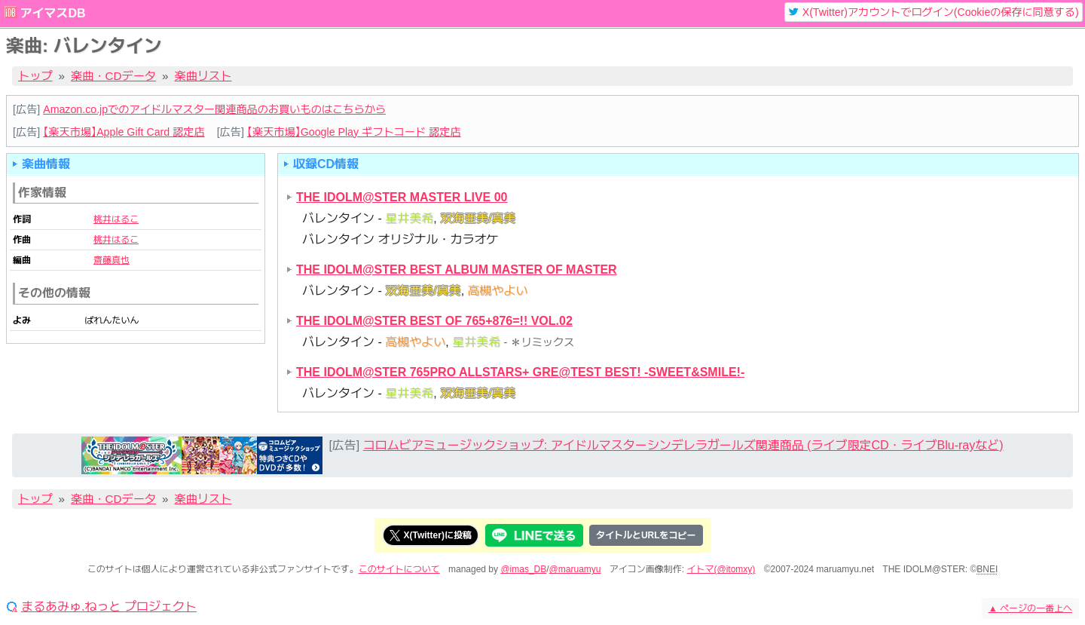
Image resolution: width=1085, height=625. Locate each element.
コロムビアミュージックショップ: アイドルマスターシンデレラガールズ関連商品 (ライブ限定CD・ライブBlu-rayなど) (683, 445)
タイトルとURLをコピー (646, 535)
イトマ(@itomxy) (721, 569)
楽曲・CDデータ (113, 75)
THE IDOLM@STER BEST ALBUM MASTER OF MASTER (456, 269)
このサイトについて (399, 569)
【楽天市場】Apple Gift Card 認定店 (123, 132)
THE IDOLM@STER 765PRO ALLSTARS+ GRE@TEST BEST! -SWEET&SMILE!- (520, 372)
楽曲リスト (203, 75)
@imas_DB (523, 569)
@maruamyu (575, 569)
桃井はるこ (116, 219)
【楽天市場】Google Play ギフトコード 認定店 (354, 132)
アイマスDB (52, 13)
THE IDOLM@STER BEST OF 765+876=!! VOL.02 (434, 320)
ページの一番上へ (1030, 608)
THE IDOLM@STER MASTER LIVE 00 (402, 197)
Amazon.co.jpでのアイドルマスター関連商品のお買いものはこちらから (214, 109)
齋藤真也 (111, 260)
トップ (35, 75)
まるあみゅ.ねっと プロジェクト (109, 607)
